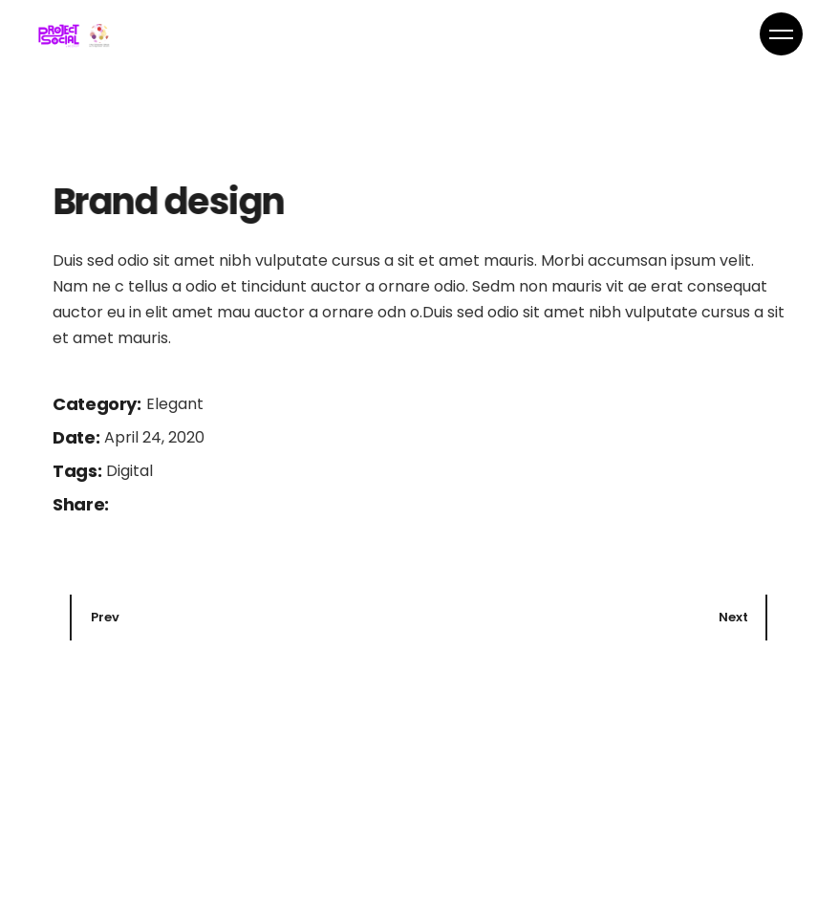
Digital (129, 660)
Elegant (175, 593)
